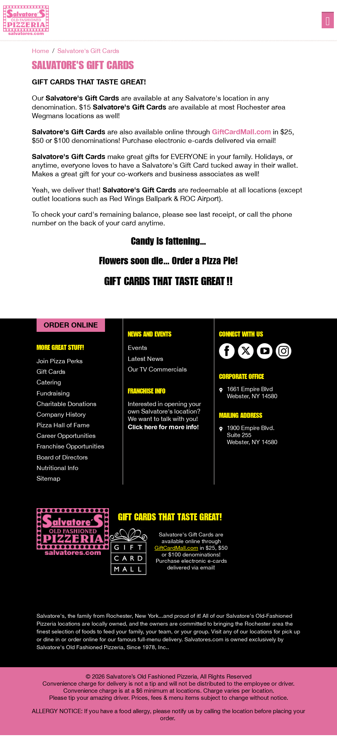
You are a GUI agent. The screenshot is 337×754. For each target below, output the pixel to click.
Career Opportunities (66, 435)
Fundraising (53, 393)
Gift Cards (51, 371)
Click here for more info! (163, 426)
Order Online (71, 324)
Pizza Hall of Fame (63, 424)
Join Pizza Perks (60, 360)
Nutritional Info (57, 467)
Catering (49, 382)
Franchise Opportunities (70, 446)
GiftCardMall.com (241, 131)
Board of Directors (62, 457)
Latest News (145, 358)
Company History (61, 414)
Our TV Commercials (157, 369)
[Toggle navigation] (328, 20)
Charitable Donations (66, 403)
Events (137, 347)
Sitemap (48, 478)
